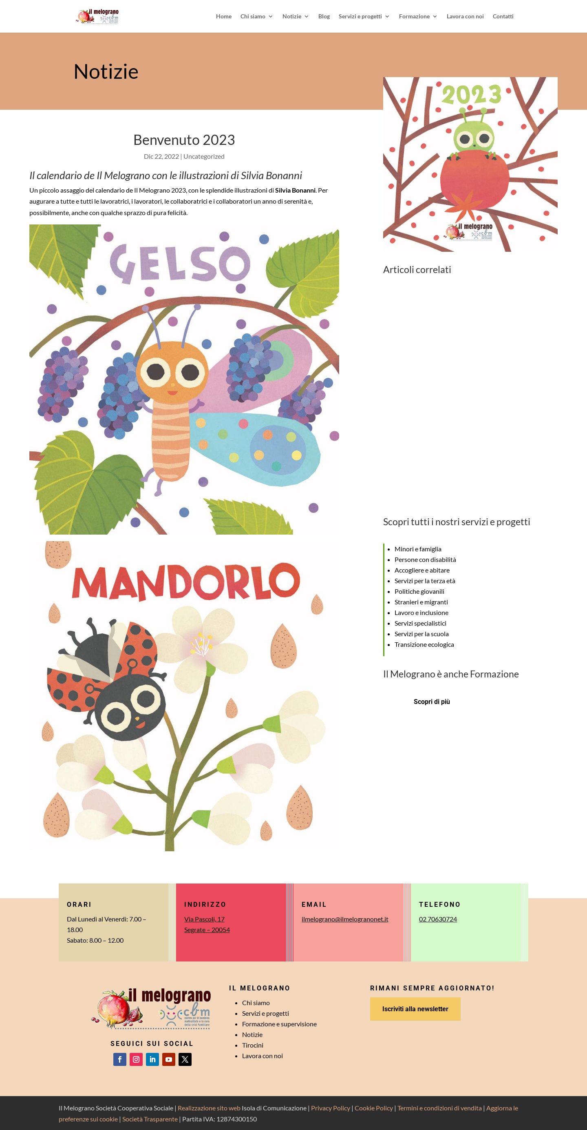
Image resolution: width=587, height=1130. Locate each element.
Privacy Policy (330, 1108)
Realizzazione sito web (209, 1108)
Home (224, 16)
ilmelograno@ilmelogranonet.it (345, 919)
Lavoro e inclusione (421, 612)
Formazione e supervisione (279, 1024)
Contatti (503, 16)
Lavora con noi (465, 16)
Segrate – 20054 (207, 929)
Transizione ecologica (424, 644)
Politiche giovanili (419, 591)
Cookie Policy (374, 1108)
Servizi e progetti (360, 16)
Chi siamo (253, 16)
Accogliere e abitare (422, 570)
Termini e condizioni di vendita (439, 1108)
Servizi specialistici (420, 623)
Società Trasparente (150, 1119)
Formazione (414, 16)
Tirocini (252, 1045)
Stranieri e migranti (421, 602)
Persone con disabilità (425, 559)
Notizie (291, 16)
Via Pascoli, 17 (204, 919)
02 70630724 (438, 919)
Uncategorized (204, 156)
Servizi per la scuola (422, 633)
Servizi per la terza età (425, 580)
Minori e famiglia (418, 549)
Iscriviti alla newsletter (415, 1009)
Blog (324, 16)
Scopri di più (432, 702)
